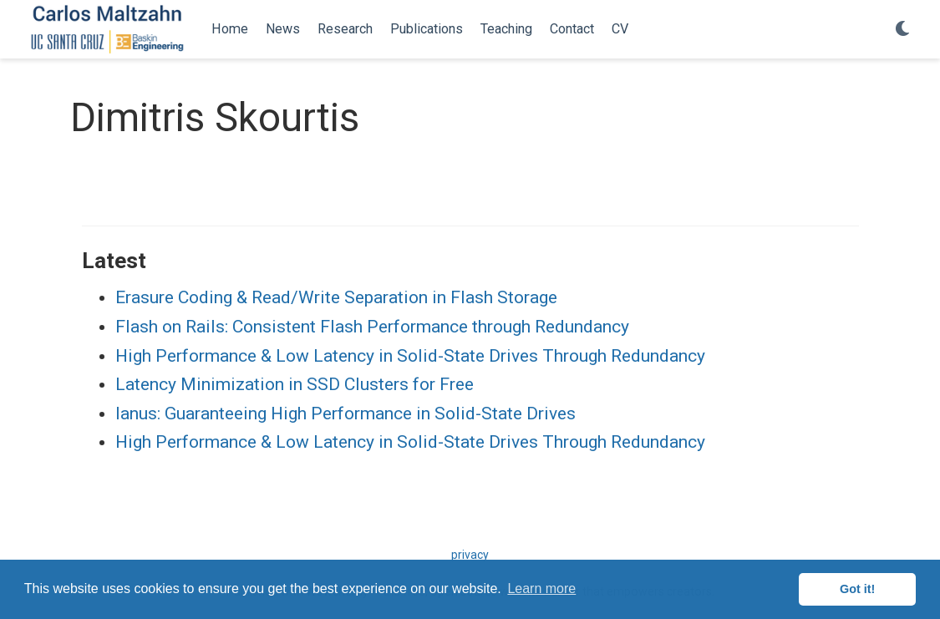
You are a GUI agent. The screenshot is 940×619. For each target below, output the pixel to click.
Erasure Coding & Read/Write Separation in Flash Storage (336, 297)
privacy (470, 554)
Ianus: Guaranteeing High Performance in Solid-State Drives (345, 413)
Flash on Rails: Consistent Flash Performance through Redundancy (372, 327)
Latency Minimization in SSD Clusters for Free (294, 384)
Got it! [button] (857, 589)
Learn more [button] (541, 588)
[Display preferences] (902, 29)
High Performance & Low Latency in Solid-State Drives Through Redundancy (410, 356)
